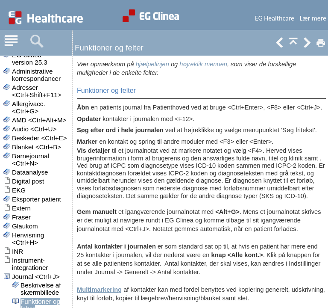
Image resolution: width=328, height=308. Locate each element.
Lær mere (313, 18)
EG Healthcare (274, 18)
